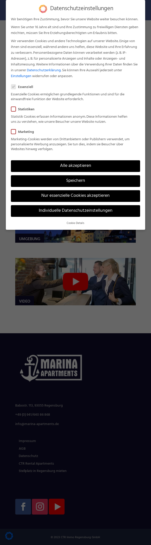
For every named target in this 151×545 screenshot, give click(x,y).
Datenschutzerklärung (44, 70)
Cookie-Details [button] (75, 223)
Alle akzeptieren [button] (75, 165)
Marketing (24, 132)
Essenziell (24, 87)
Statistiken (25, 109)
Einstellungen (21, 76)
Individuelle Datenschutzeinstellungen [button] (75, 210)
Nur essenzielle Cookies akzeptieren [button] (75, 195)
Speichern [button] (75, 180)
